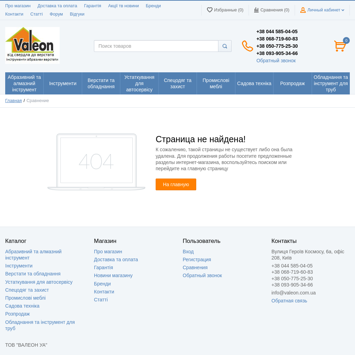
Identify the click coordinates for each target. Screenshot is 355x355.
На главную (176, 184)
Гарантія (92, 5)
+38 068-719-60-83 (277, 39)
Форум (56, 14)
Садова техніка (22, 306)
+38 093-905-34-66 (277, 53)
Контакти (14, 14)
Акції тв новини (123, 5)
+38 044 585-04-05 (277, 31)
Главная (13, 100)
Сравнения (195, 267)
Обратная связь (289, 300)
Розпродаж (17, 314)
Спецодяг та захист (27, 290)
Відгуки (77, 14)
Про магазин (18, 5)
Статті (36, 14)
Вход (188, 251)
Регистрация (197, 259)
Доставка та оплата (57, 5)
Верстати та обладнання (33, 273)
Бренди (153, 5)
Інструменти (19, 265)
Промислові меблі (25, 298)
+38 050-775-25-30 (277, 46)
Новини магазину (113, 275)
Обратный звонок (276, 60)
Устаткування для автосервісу (38, 282)
